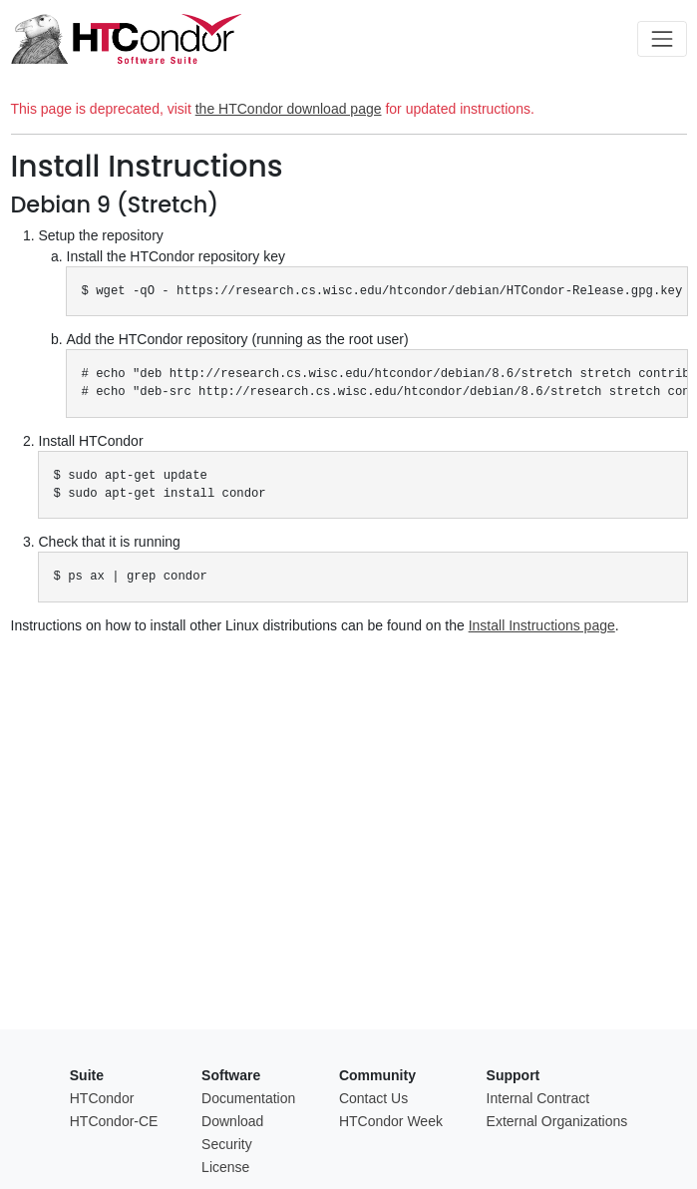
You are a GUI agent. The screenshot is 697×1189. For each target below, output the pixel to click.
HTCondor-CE (114, 1121)
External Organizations (557, 1121)
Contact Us (373, 1098)
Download (232, 1121)
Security (226, 1144)
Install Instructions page (542, 625)
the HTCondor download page (288, 109)
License (225, 1167)
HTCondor (102, 1098)
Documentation (248, 1098)
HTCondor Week (391, 1121)
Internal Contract (538, 1098)
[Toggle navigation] (661, 38)
